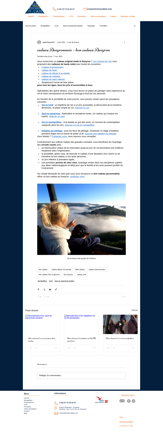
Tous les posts (30, 26)
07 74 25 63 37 (70, 403)
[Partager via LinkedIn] (50, 289)
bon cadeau (43, 269)
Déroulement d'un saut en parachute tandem (41, 339)
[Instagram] (133, 401)
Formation (103, 26)
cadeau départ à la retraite (61, 269)
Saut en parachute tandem (73, 26)
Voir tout (135, 310)
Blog (25, 413)
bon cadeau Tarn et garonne (49, 274)
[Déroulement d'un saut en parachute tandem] (42, 324)
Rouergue (91, 26)
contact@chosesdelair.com (99, 9)
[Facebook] (129, 401)
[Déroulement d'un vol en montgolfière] (120, 324)
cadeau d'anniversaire (97, 269)
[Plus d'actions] (124, 42)
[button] (135, 26)
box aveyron (68, 274)
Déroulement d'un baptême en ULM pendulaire (81, 339)
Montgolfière (45, 26)
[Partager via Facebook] (38, 289)
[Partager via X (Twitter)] (44, 289)
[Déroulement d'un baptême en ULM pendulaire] (81, 324)
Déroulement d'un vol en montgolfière (120, 338)
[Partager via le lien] (56, 289)
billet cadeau (80, 269)
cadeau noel (81, 274)
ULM (56, 26)
